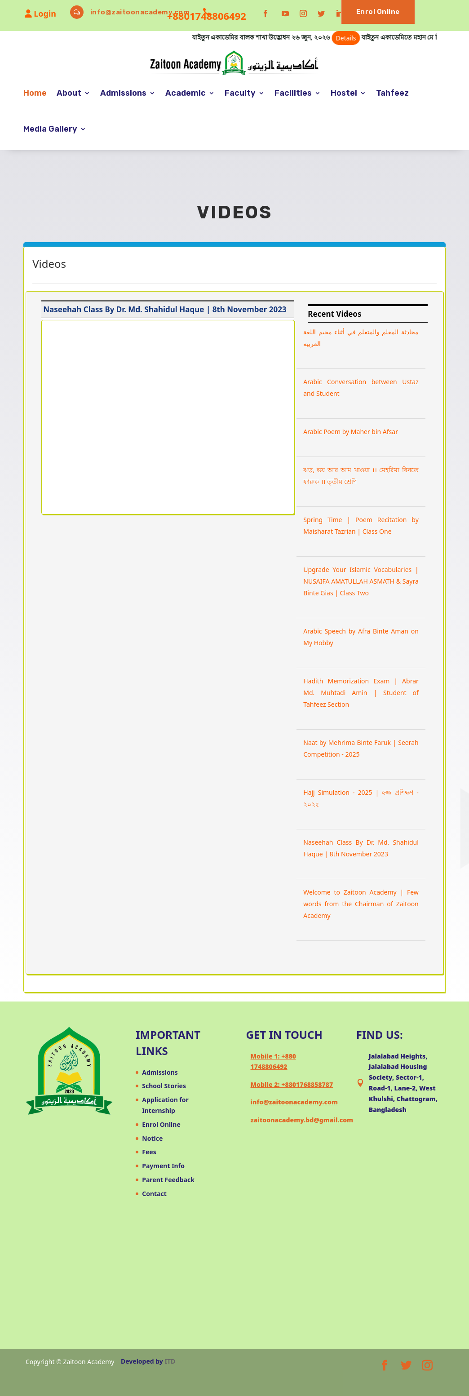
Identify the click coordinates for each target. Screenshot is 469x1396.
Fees (149, 1152)
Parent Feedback (168, 1179)
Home (35, 93)
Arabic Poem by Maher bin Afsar (350, 431)
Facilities (293, 93)
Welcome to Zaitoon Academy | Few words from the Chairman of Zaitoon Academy (361, 904)
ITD (170, 1361)
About (69, 93)
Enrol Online (378, 12)
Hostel (344, 93)
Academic (185, 93)
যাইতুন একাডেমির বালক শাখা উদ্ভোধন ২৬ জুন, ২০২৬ (311, 37)
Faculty (240, 93)
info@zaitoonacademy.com (140, 12)
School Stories (164, 1085)
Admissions (123, 93)
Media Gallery (50, 129)
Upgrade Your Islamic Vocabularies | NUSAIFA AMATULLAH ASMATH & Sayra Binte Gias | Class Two (361, 581)
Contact (154, 1193)
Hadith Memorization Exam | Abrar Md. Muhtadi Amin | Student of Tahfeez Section (361, 693)
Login (40, 13)
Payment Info (163, 1165)
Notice (152, 1138)
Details (381, 38)
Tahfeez (392, 93)
